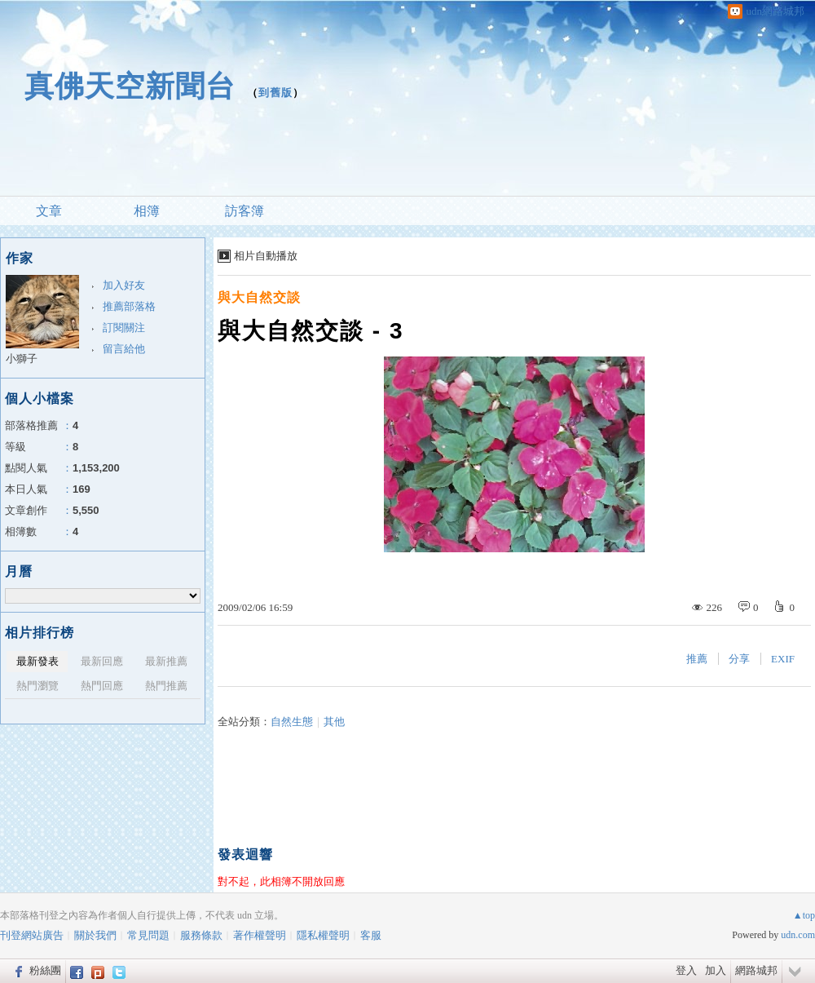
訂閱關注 (124, 327)
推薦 (696, 659)
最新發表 (37, 661)
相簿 (147, 211)
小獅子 (21, 358)
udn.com (798, 935)
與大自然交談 (259, 297)
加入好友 (124, 285)
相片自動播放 (265, 256)
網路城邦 (756, 970)
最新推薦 (166, 661)
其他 (334, 721)
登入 (686, 970)
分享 (739, 659)
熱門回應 (102, 686)
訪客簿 (244, 211)
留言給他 (124, 349)
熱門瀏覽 (37, 686)
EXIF (783, 659)
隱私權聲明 (323, 935)
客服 (370, 935)
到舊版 (275, 92)
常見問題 (148, 935)
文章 (49, 211)
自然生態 (292, 721)
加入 (715, 970)
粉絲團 (45, 970)
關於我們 (95, 935)
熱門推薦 (166, 686)
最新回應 (102, 661)
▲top (804, 915)
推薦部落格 (129, 306)
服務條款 (201, 935)
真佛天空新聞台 (130, 86)
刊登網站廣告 (32, 935)
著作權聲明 (259, 935)
